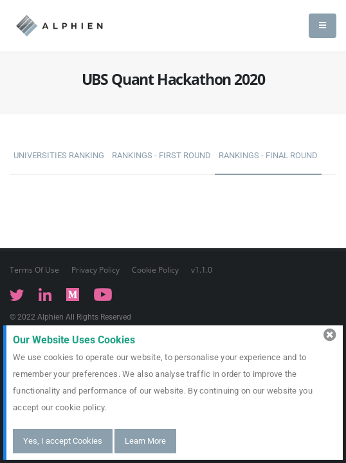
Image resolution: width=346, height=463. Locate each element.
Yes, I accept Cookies (62, 441)
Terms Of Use (34, 269)
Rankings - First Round (161, 155)
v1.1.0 (201, 269)
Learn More (145, 441)
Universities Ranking (59, 155)
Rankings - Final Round (268, 155)
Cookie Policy (155, 269)
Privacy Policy (95, 269)
